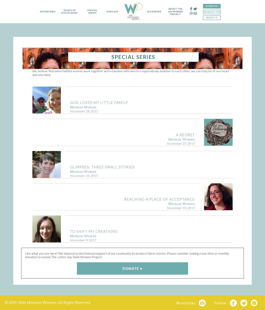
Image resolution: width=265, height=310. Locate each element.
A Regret (185, 135)
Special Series (91, 11)
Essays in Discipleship (68, 11)
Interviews (46, 11)
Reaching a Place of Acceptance (159, 199)
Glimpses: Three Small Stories (102, 167)
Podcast (111, 11)
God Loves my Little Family (99, 102)
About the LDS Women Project (177, 11)
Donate (212, 6)
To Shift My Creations (94, 231)
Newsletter (214, 11)
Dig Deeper (154, 11)
